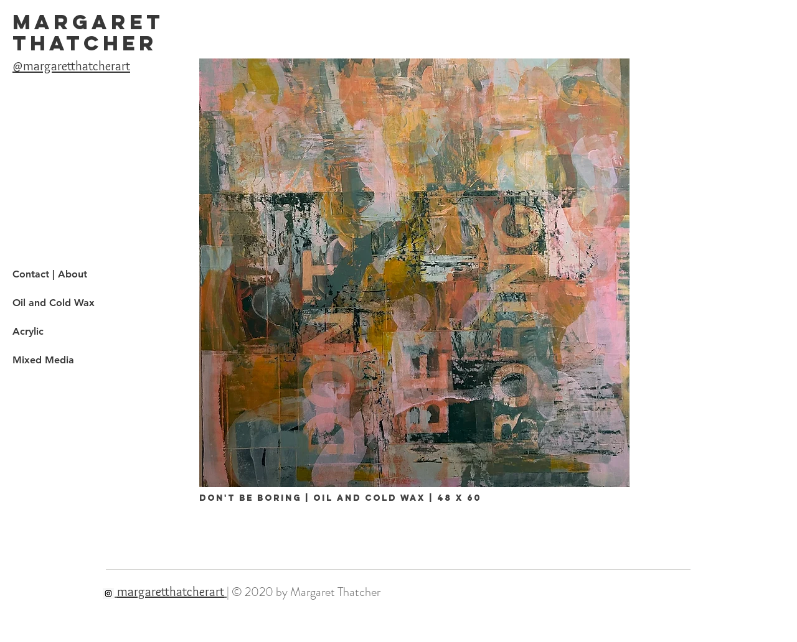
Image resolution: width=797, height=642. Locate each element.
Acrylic (28, 331)
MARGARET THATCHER (88, 32)
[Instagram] (108, 593)
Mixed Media (43, 360)
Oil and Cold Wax (53, 303)
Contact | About (49, 274)
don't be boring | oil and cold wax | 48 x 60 (340, 498)
